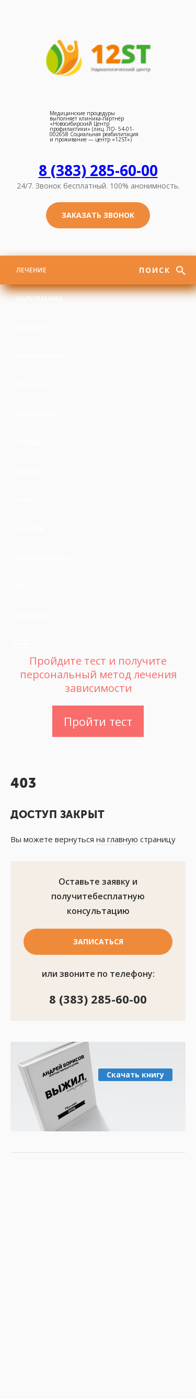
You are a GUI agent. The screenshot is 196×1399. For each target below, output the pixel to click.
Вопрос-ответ (30, 486)
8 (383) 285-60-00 (98, 170)
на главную (117, 839)
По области (31, 601)
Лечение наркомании (39, 284)
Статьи (28, 442)
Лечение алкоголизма (40, 342)
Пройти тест (98, 721)
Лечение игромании (37, 399)
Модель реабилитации (43, 544)
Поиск (156, 270)
